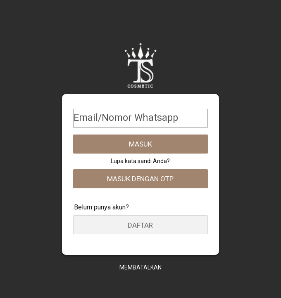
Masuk (140, 144)
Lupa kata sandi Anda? (140, 161)
